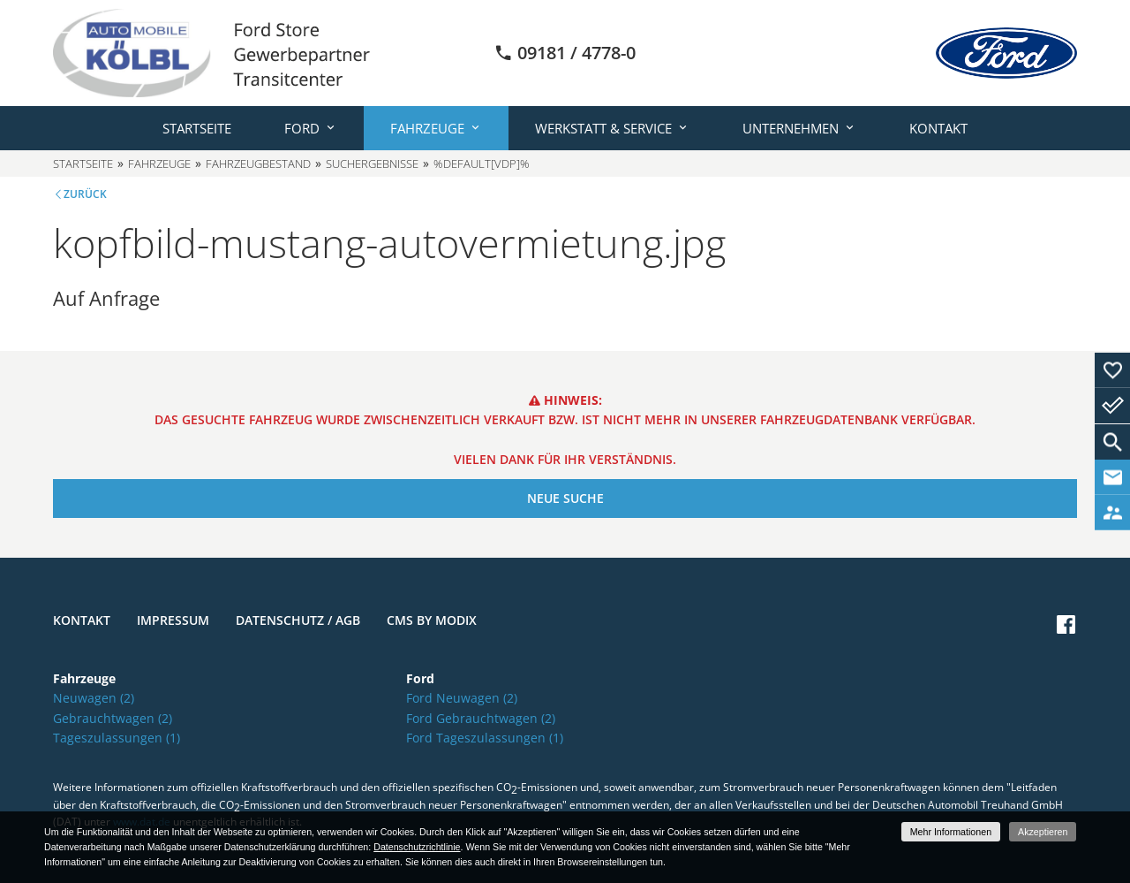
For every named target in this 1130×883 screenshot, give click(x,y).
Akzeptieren (1042, 831)
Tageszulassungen (116, 737)
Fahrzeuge (427, 128)
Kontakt (938, 128)
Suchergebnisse (372, 163)
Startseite (196, 128)
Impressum (173, 620)
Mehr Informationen (950, 831)
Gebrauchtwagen (112, 718)
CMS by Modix (432, 620)
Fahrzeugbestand (258, 163)
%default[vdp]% (481, 163)
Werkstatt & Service (603, 128)
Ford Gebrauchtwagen (480, 718)
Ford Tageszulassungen (484, 737)
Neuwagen (93, 697)
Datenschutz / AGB (298, 620)
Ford (302, 128)
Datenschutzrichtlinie (416, 846)
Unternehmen (790, 128)
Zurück (85, 194)
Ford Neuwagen (461, 697)
